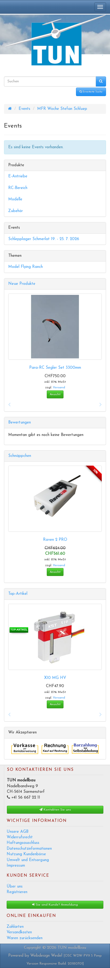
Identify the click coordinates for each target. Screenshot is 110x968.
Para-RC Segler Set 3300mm (55, 368)
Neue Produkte (21, 284)
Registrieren (17, 892)
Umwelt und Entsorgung (28, 860)
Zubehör (15, 211)
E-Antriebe (17, 176)
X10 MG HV (55, 678)
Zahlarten (15, 927)
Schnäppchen (19, 456)
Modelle (15, 199)
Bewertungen (19, 423)
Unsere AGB (17, 832)
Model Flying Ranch (25, 267)
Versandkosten (19, 932)
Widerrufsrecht (20, 837)
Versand (59, 387)
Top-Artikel (17, 594)
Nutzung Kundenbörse (26, 854)
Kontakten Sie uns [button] (55, 809)
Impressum (16, 866)
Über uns (15, 887)
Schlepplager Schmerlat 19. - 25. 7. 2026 (43, 239)
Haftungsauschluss (23, 843)
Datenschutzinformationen (29, 849)
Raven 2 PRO (55, 540)
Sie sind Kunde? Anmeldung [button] (55, 904)
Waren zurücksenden (25, 938)
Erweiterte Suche (91, 91)
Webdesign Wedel (46, 956)
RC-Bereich (17, 188)
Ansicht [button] (55, 394)
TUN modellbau (72, 948)
